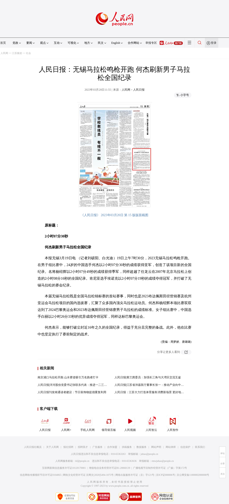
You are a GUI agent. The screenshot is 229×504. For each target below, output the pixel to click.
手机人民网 (87, 423)
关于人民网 (52, 447)
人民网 (4, 53)
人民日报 (45, 423)
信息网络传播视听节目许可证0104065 (40, 475)
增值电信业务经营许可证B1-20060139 (109, 468)
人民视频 (130, 423)
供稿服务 (127, 447)
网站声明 (156, 447)
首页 (3, 42)
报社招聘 (68, 447)
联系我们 (200, 447)
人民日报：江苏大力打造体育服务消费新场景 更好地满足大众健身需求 (159, 392)
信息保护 (185, 447)
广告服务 (97, 447)
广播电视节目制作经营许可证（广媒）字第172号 (160, 468)
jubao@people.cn (149, 454)
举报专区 (151, 42)
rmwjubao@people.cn (163, 461)
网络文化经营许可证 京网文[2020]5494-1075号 (88, 475)
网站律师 (171, 447)
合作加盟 (112, 447)
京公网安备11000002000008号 (193, 475)
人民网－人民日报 (133, 89)
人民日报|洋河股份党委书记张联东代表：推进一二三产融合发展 (78, 384)
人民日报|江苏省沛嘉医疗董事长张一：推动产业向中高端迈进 (153, 384)
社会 (28, 53)
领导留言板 (109, 423)
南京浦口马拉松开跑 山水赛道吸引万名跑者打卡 (68, 377)
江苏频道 (17, 53)
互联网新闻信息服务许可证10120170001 (64, 468)
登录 (213, 42)
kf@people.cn (82, 461)
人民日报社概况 (33, 447)
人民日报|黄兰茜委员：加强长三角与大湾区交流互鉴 (147, 377)
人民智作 (172, 423)
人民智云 (151, 423)
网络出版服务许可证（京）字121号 (134, 475)
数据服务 (142, 447)
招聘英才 (83, 447)
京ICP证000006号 (165, 475)
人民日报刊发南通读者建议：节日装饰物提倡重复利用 (72, 392)
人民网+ (66, 423)
